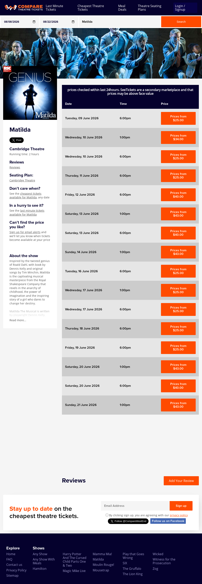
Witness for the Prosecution (164, 561)
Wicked (158, 554)
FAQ (9, 559)
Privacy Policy (16, 570)
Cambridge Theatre (22, 180)
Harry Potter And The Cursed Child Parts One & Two (74, 560)
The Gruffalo (132, 568)
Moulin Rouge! (103, 564)
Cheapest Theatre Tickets (91, 7)
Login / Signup (180, 8)
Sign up (181, 506)
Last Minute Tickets (54, 7)
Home (10, 554)
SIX (125, 563)
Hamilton (40, 568)
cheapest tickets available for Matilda (25, 195)
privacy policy (179, 515)
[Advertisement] (130, 442)
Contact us (14, 564)
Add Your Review (181, 481)
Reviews (14, 167)
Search (181, 21)
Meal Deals (122, 7)
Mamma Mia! (102, 554)
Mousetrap (101, 570)
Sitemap (12, 575)
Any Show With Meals (44, 561)
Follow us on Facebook (168, 521)
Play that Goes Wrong (133, 556)
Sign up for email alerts (24, 232)
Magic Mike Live (74, 571)
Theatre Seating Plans (149, 7)
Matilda (98, 559)
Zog (155, 568)
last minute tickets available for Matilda (26, 212)
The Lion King (133, 574)
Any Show (40, 554)
